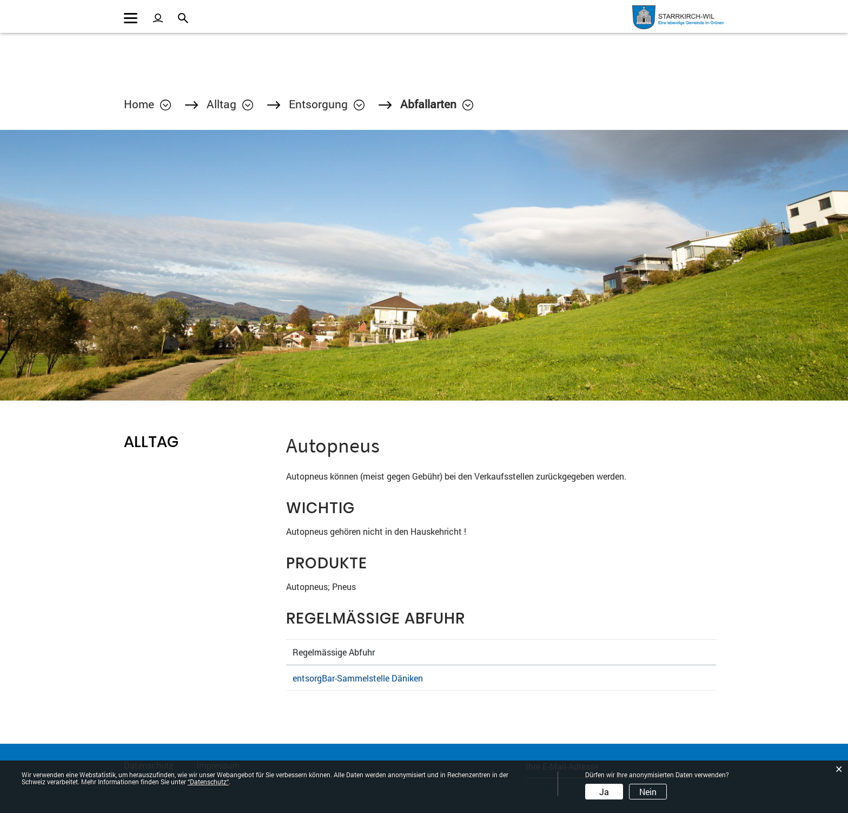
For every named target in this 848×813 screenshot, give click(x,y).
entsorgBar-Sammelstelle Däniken (358, 678)
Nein (648, 791)
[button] (230, 104)
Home (139, 104)
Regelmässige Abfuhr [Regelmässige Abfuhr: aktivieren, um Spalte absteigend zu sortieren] (334, 652)
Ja (604, 791)
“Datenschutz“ (208, 781)
